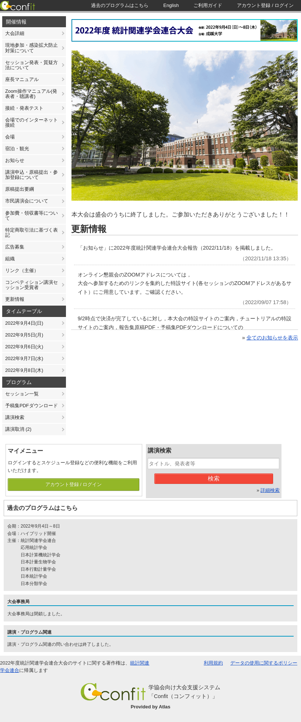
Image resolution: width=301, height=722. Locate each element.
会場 (10, 137)
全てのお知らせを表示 (272, 338)
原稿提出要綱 (19, 189)
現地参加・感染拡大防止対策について (31, 47)
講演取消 (18, 429)
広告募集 (14, 247)
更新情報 (14, 299)
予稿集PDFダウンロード (31, 405)
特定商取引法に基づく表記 (31, 232)
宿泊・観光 (17, 148)
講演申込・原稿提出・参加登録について (31, 174)
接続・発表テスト (24, 108)
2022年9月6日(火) (24, 346)
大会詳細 (14, 33)
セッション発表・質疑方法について (31, 65)
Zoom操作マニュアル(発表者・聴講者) (31, 93)
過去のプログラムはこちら (42, 508)
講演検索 (14, 417)
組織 (10, 258)
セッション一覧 (22, 394)
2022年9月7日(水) (24, 358)
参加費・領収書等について (31, 215)
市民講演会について (26, 201)
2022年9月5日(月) (24, 335)
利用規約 (213, 663)
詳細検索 (270, 490)
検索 (214, 478)
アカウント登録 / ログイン (73, 484)
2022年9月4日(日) (24, 323)
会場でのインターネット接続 (31, 122)
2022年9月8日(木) (24, 370)
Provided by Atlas (151, 706)
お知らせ (14, 160)
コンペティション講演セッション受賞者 (31, 284)
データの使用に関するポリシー (263, 663)
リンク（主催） (22, 270)
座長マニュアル (22, 79)
